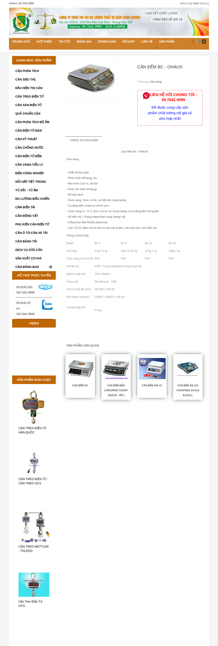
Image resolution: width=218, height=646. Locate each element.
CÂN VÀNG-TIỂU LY (29, 164)
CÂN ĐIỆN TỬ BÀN (28, 130)
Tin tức (64, 41)
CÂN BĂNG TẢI (26, 241)
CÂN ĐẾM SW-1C (152, 385)
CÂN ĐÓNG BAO (34, 267)
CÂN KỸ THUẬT (26, 139)
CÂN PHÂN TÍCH (27, 71)
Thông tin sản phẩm (84, 140)
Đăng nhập (186, 3)
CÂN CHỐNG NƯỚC (29, 147)
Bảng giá (84, 41)
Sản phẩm (166, 41)
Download (107, 41)
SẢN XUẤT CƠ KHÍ (28, 258)
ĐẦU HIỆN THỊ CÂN (28, 88)
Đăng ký (204, 3)
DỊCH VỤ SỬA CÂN (28, 250)
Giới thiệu (44, 41)
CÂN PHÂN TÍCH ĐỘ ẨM (32, 122)
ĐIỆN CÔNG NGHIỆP (29, 173)
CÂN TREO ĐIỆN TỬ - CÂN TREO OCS (33, 481)
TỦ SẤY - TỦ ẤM (26, 190)
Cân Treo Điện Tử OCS (30, 603)
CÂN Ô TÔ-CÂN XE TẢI (31, 233)
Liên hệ (147, 41)
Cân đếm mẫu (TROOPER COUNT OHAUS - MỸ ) (116, 390)
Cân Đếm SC (80, 385)
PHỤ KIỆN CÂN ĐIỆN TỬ (32, 224)
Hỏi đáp (128, 41)
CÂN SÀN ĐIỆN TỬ (28, 105)
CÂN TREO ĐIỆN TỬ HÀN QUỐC (32, 430)
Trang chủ (21, 41)
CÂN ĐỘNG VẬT (26, 215)
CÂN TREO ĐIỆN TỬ (29, 96)
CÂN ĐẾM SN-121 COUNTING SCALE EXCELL (187, 390)
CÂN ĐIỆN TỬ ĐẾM (28, 156)
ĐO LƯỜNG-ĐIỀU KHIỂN (32, 198)
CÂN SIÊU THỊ (25, 79)
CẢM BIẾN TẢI (25, 207)
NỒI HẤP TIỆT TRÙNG (30, 181)
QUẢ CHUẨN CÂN (27, 113)
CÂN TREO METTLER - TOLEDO (34, 548)
